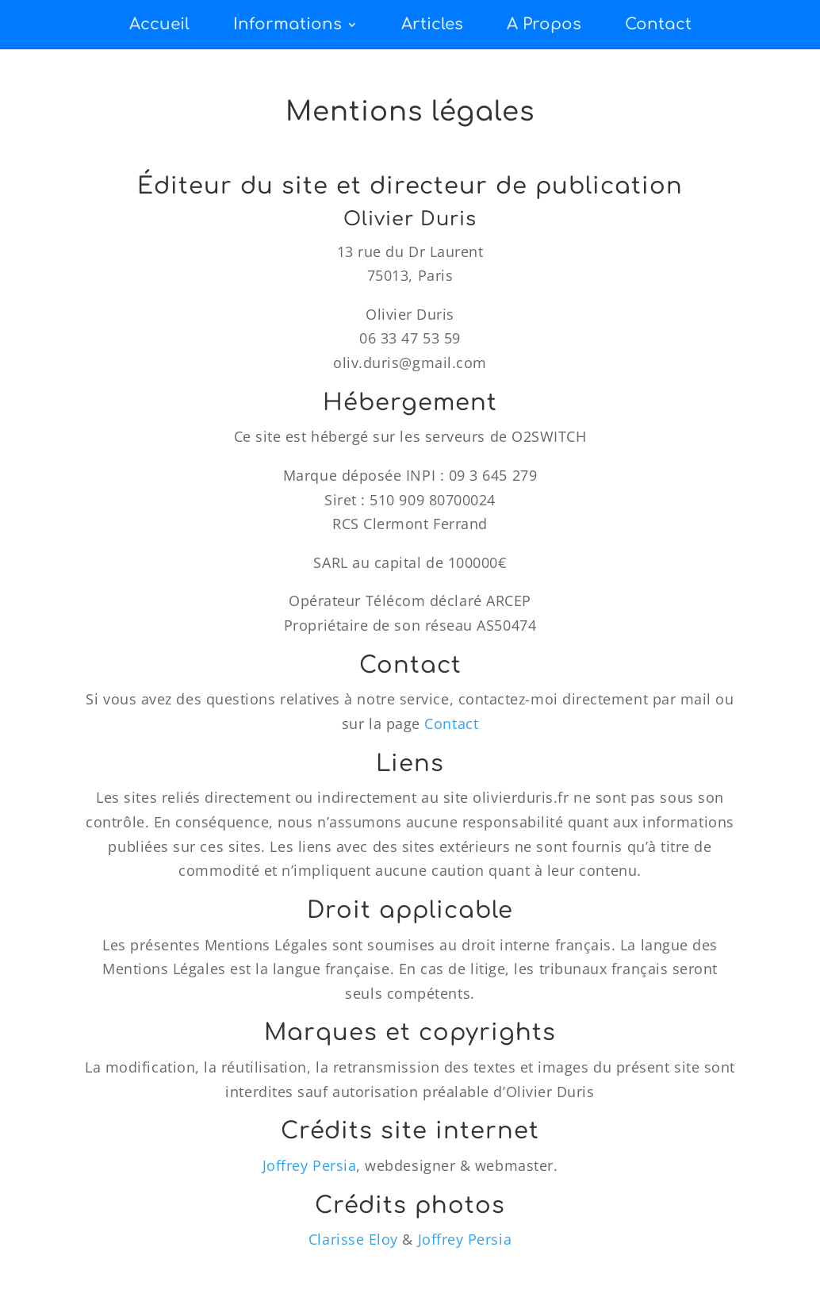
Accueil (159, 24)
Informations (287, 24)
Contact (658, 24)
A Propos (544, 24)
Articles (432, 24)
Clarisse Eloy (353, 1239)
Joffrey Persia (309, 1165)
